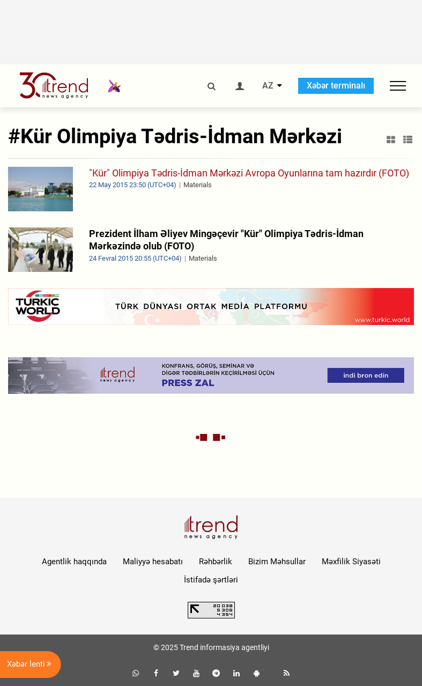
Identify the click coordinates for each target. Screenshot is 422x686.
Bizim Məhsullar (277, 561)
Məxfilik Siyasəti (351, 561)
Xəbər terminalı (336, 85)
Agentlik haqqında (74, 561)
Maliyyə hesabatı (153, 561)
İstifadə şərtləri (211, 580)
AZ (267, 86)
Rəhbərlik (215, 561)
